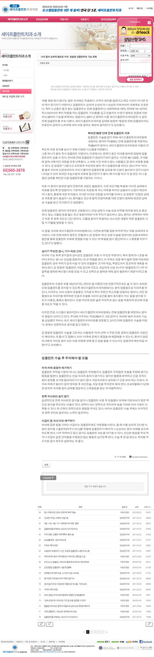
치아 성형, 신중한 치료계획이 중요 (57, 534)
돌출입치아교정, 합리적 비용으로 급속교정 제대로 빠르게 (67, 606)
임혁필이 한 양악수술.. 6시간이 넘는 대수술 (61, 573)
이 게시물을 (120, 457)
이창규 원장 (44, 63)
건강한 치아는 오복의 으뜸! (55, 518)
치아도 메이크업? (51, 545)
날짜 (137, 507)
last (107, 632)
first (84, 632)
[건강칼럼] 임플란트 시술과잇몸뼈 (57, 567)
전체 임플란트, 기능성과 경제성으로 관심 (60, 612)
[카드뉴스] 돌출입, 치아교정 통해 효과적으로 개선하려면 (66, 562)
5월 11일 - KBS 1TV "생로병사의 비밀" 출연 (61, 523)
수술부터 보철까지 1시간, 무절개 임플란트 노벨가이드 (65, 551)
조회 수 (148, 507)
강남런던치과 (125, 518)
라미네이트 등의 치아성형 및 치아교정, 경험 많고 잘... (65, 556)
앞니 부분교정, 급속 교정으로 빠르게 (58, 512)
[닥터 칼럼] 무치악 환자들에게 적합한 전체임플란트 (64, 595)
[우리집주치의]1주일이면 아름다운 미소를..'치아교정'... (66, 584)
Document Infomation (138, 457)
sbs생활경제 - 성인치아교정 (55, 540)
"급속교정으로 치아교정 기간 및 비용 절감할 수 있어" (65, 601)
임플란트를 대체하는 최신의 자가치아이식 (61, 529)
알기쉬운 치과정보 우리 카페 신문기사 (59, 579)
